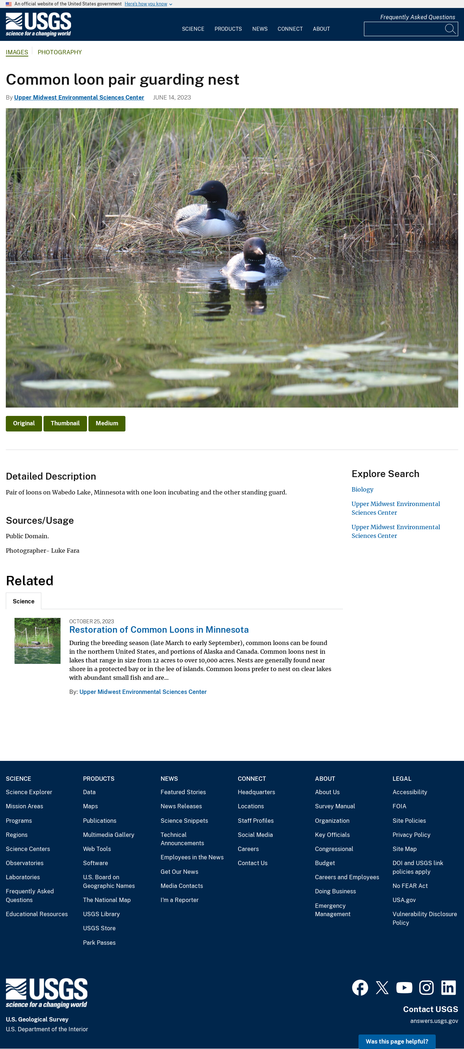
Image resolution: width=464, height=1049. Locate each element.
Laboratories (23, 877)
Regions (17, 834)
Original (24, 423)
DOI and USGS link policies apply (418, 867)
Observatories (25, 863)
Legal (402, 778)
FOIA (399, 806)
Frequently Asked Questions (417, 17)
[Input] (411, 29)
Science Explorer (29, 792)
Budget (325, 863)
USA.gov (404, 900)
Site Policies (409, 820)
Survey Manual (335, 806)
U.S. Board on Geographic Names (109, 881)
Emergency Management (333, 910)
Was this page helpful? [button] (397, 1041)
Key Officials (332, 834)
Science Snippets (184, 820)
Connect (290, 29)
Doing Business (335, 891)
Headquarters (256, 792)
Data (89, 792)
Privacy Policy (412, 834)
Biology (362, 489)
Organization (332, 820)
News (260, 29)
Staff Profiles (256, 820)
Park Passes (99, 942)
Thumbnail (65, 423)
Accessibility (410, 792)
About (321, 29)
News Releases (181, 806)
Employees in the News (192, 857)
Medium (107, 423)
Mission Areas (24, 806)
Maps (90, 806)
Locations (251, 806)
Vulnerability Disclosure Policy (425, 918)
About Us (327, 792)
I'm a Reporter (180, 900)
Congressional (334, 849)
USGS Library (101, 914)
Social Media (255, 834)
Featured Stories (183, 792)
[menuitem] (193, 24)
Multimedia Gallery (108, 834)
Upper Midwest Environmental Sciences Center (79, 97)
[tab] (23, 601)
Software (95, 863)
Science (193, 29)
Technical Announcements (182, 839)
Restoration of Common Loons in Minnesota (159, 629)
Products (228, 29)
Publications (99, 820)
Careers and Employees (347, 877)
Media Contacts (182, 885)
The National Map (107, 900)
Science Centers (28, 849)
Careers (248, 849)
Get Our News (179, 871)
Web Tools (97, 849)
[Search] (451, 29)
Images (17, 52)
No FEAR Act (410, 885)
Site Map (405, 849)
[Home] (38, 34)
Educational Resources (37, 914)
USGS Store (99, 928)
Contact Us (253, 863)
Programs (19, 820)
